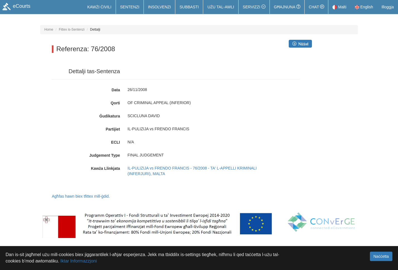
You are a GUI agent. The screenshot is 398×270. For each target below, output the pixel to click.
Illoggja (388, 7)
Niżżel (302, 44)
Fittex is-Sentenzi (71, 29)
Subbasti (189, 7)
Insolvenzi (159, 7)
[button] (254, 7)
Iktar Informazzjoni (78, 261)
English (364, 7)
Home (48, 29)
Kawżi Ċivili (99, 7)
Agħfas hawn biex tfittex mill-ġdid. (81, 196)
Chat (316, 7)
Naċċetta (381, 256)
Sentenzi (129, 7)
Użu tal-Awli (220, 7)
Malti (339, 7)
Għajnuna (287, 7)
